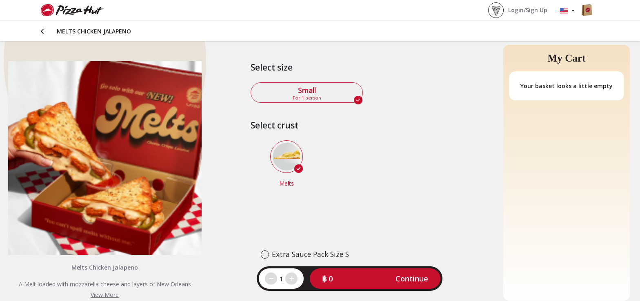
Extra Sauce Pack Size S (310, 254)
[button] (375, 278)
